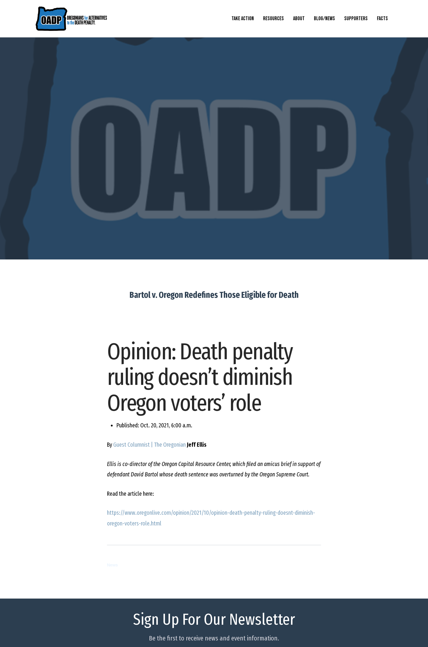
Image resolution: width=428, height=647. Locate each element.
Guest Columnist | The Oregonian (149, 444)
